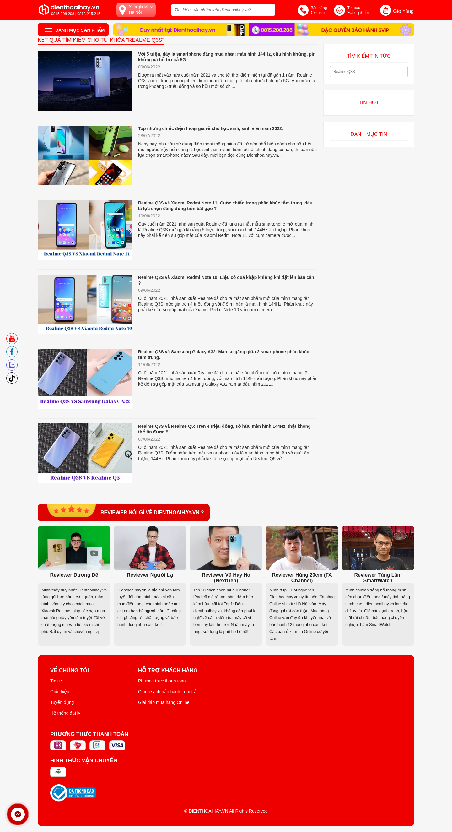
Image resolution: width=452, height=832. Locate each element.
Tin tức (57, 680)
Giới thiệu (59, 691)
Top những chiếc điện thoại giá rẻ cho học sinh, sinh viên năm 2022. (210, 128)
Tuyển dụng (62, 702)
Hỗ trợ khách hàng (168, 670)
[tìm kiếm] (268, 9)
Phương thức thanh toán (162, 680)
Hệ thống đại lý (65, 712)
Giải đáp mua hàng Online (163, 702)
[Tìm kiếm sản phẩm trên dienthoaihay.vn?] (223, 10)
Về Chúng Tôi (69, 670)
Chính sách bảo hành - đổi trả (167, 691)
